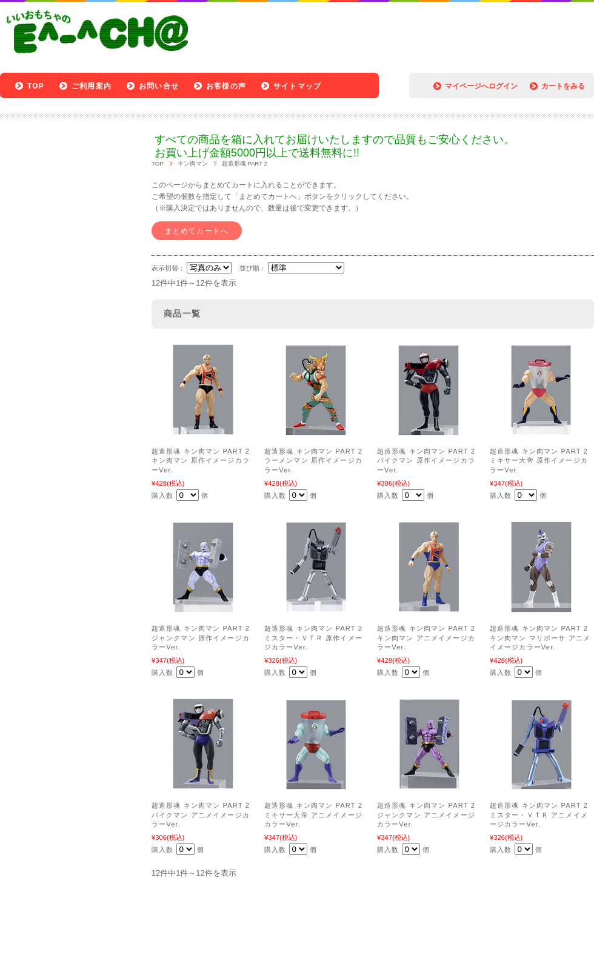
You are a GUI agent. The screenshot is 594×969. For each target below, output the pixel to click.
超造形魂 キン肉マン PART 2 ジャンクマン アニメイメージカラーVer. (426, 815)
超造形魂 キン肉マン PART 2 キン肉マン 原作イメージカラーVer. (201, 461)
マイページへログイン (481, 86)
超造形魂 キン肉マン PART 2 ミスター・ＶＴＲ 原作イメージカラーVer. (313, 638)
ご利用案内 (92, 86)
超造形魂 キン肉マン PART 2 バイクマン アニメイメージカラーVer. (201, 815)
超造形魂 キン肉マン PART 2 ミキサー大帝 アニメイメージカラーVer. (313, 815)
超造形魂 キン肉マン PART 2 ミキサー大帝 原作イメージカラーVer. (539, 461)
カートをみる (563, 86)
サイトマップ (297, 86)
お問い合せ (159, 86)
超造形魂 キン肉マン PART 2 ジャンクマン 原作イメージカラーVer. (201, 638)
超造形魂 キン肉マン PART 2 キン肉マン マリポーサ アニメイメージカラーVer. (540, 638)
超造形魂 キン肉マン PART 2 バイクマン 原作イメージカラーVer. (426, 461)
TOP (35, 86)
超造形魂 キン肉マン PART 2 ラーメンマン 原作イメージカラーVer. (313, 461)
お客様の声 (226, 86)
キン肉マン (193, 163)
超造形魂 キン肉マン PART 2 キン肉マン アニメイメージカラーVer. (426, 638)
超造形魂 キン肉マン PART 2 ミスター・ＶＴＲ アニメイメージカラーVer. (539, 815)
